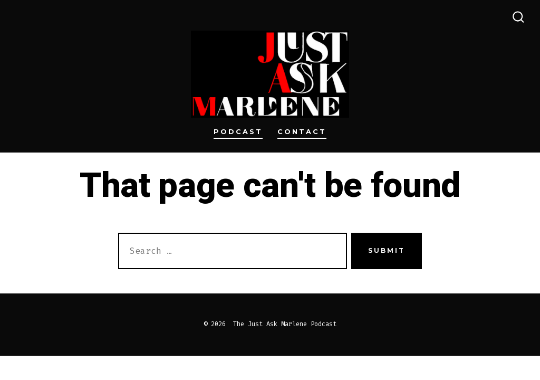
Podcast (238, 132)
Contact (301, 132)
